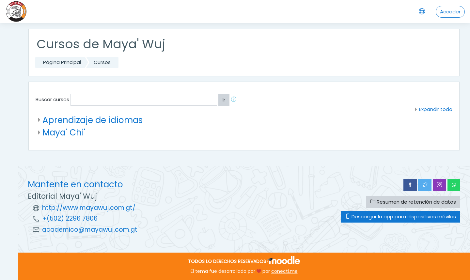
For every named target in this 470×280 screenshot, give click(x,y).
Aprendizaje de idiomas (92, 120)
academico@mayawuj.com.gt (89, 229)
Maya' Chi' (64, 132)
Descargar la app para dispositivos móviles (400, 216)
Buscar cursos (52, 99)
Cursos (102, 62)
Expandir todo (435, 109)
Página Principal (62, 62)
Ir (224, 99)
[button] (235, 100)
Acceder (450, 11)
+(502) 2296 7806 (70, 218)
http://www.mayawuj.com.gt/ (88, 207)
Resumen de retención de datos (413, 201)
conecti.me (284, 271)
